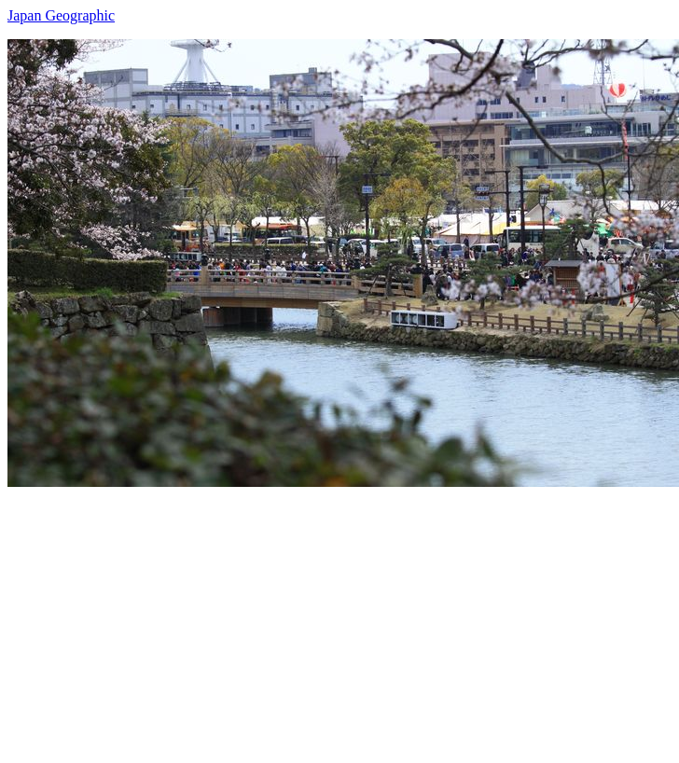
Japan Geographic (61, 15)
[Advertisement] (297, 617)
